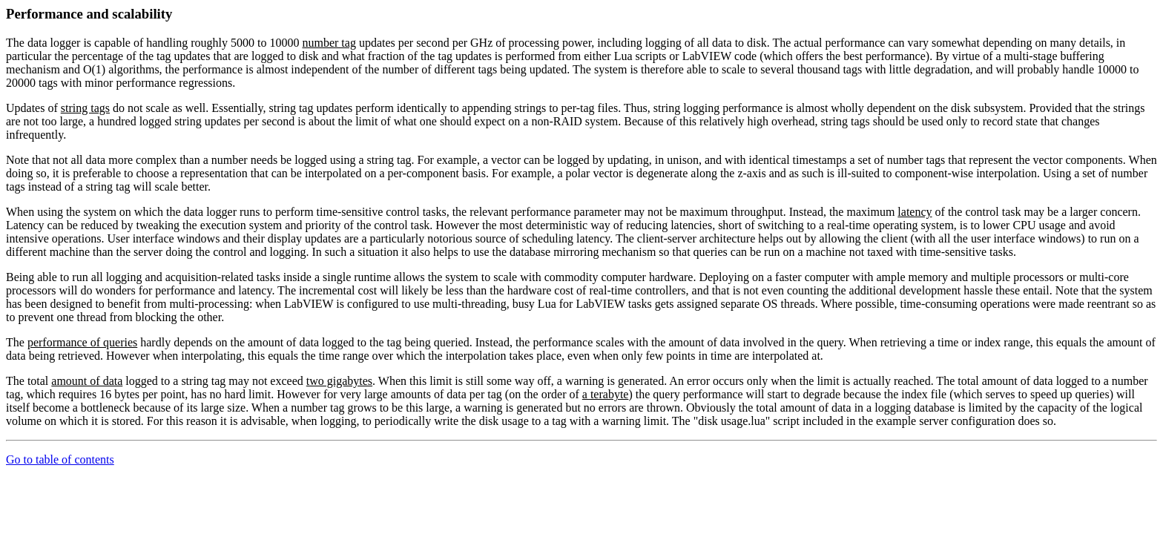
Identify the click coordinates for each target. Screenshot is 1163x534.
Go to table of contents (60, 459)
